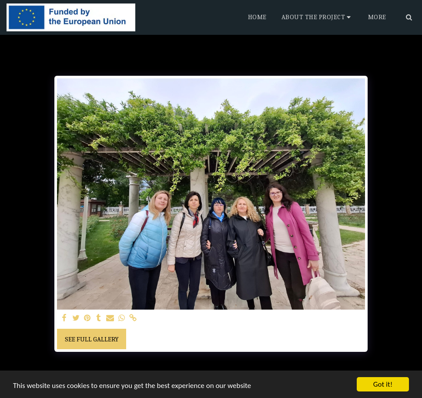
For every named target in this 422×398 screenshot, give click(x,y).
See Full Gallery (92, 339)
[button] (317, 17)
